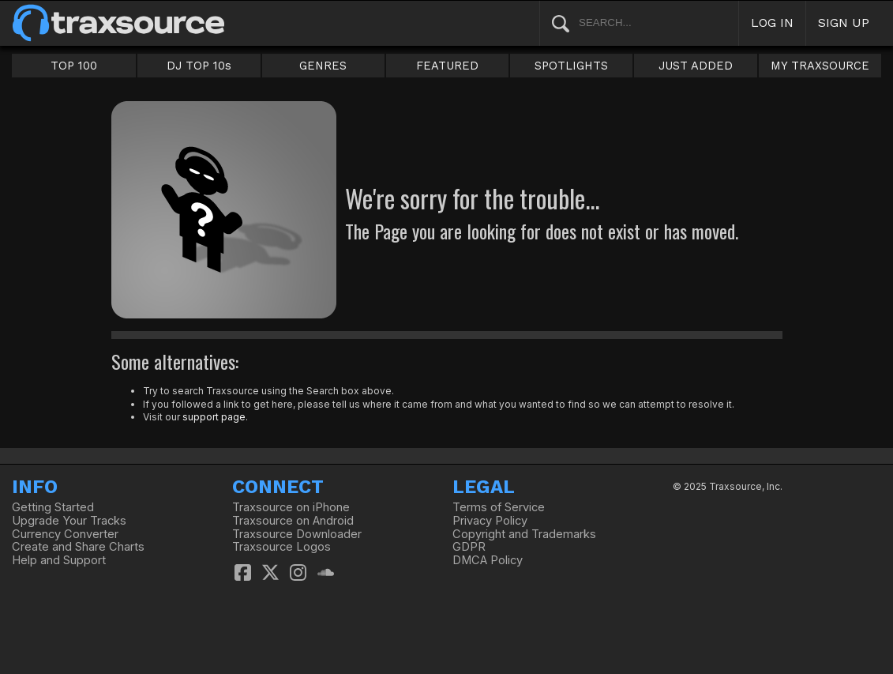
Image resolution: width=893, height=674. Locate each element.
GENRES (323, 65)
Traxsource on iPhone (291, 507)
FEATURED (447, 65)
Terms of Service (498, 507)
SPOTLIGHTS (571, 65)
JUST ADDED (695, 65)
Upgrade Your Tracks (69, 521)
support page (214, 417)
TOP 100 (74, 65)
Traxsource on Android (293, 521)
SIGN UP (843, 22)
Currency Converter (65, 534)
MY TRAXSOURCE (820, 65)
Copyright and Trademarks (524, 534)
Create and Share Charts (78, 547)
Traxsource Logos (281, 547)
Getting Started (53, 507)
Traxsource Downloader (297, 534)
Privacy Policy (489, 521)
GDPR (469, 547)
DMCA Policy (487, 560)
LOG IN (772, 22)
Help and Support (59, 560)
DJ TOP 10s (199, 65)
